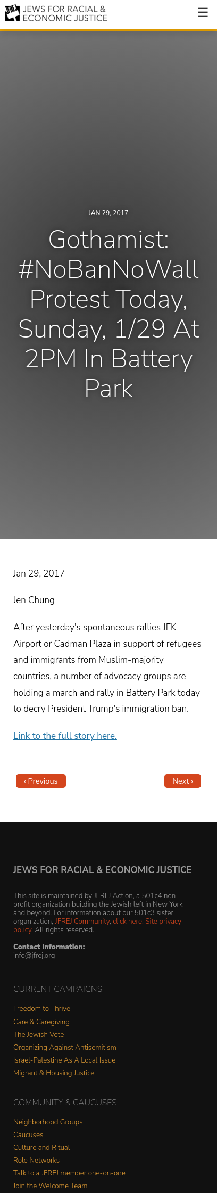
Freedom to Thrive (41, 1009)
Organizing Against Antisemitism (64, 1047)
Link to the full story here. (65, 736)
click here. (128, 921)
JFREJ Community (82, 921)
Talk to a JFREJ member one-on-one (69, 1173)
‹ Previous (41, 781)
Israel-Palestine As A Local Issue (64, 1060)
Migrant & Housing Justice (53, 1073)
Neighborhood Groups (48, 1122)
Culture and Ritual (41, 1148)
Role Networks (36, 1160)
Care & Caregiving (41, 1022)
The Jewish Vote (38, 1035)
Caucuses (28, 1135)
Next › (182, 781)
